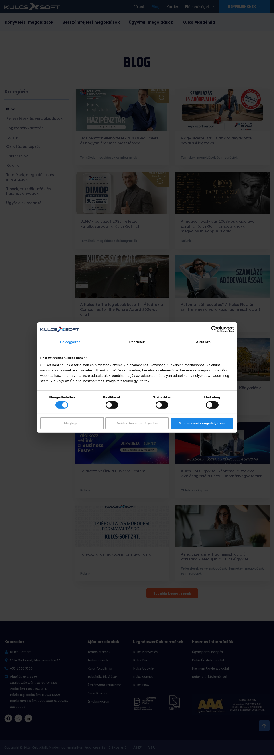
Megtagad (72, 423)
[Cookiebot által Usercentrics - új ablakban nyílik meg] (214, 329)
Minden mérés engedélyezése (202, 423)
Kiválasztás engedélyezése (137, 423)
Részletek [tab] (137, 342)
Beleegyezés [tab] (70, 342)
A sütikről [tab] (204, 342)
